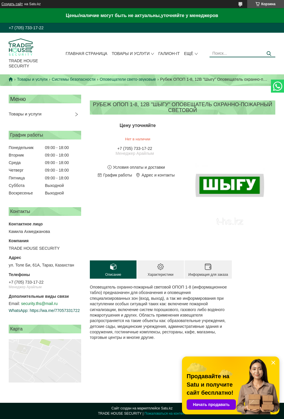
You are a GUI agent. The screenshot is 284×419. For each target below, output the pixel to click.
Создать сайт (12, 4)
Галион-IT (169, 53)
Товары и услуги (131, 53)
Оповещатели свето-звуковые (128, 79)
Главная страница (87, 53)
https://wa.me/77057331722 (55, 310)
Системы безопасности (74, 79)
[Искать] (268, 53)
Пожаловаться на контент (165, 413)
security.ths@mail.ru (39, 303)
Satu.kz (166, 408)
